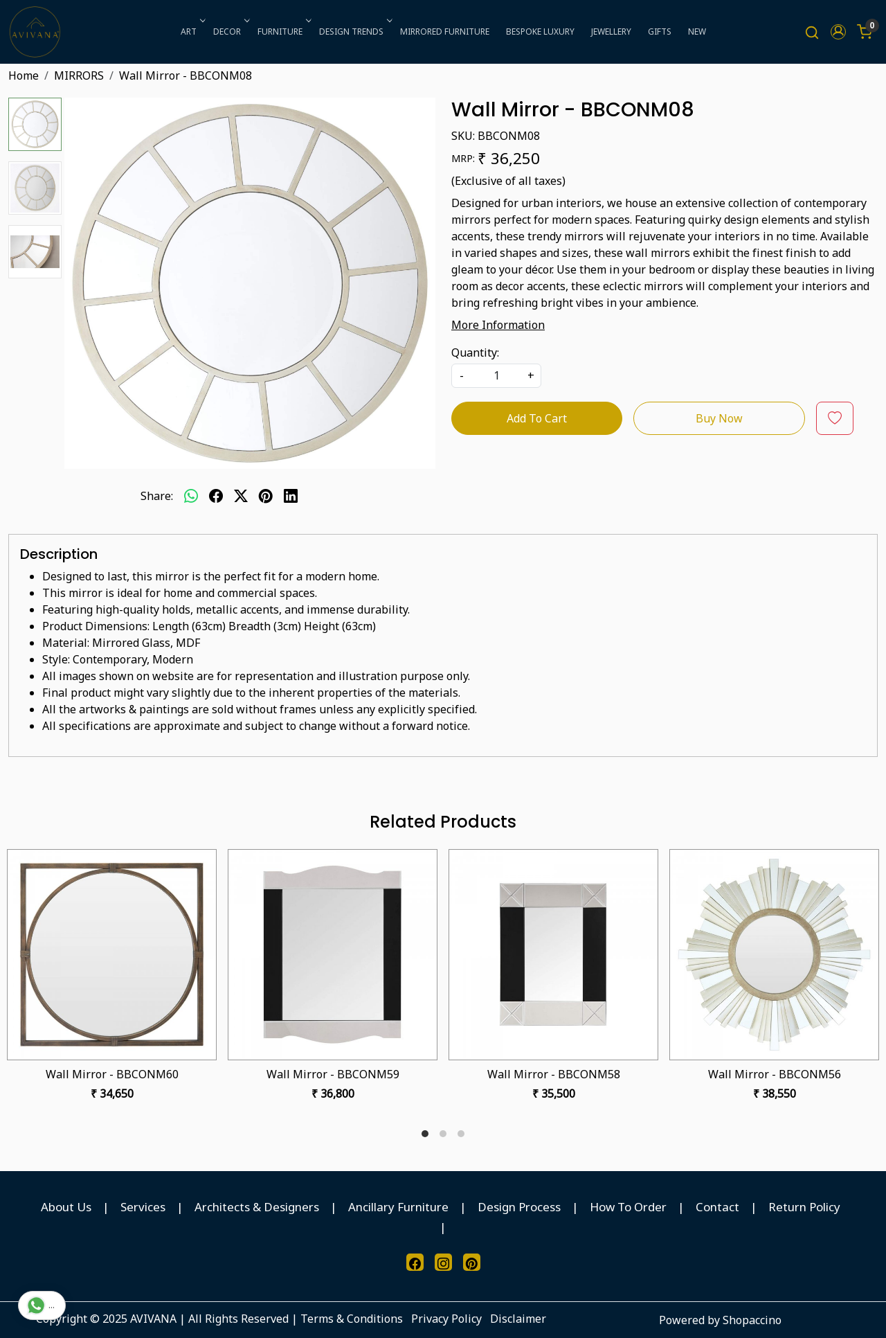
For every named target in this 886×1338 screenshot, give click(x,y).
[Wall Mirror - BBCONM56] (774, 954)
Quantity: (475, 352)
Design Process (519, 1207)
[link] (812, 32)
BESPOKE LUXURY (540, 31)
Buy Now (719, 418)
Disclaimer (518, 1318)
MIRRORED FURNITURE (444, 31)
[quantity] (496, 376)
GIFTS (659, 31)
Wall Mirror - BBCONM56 (774, 1074)
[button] (838, 31)
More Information (498, 324)
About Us (66, 1207)
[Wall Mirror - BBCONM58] (553, 954)
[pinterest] (265, 496)
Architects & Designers (257, 1207)
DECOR (230, 31)
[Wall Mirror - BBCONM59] (332, 954)
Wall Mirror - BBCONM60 (112, 1074)
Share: (157, 495)
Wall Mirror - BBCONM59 (332, 1074)
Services (142, 1207)
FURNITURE (283, 31)
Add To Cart (537, 418)
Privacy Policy (446, 1318)
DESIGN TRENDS (354, 31)
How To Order (628, 1207)
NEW (697, 31)
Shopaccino (752, 1320)
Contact (717, 1207)
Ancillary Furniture (398, 1207)
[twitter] (240, 496)
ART (192, 31)
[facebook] (216, 496)
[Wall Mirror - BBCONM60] (112, 954)
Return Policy (804, 1207)
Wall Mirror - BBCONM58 (553, 1074)
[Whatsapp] (191, 496)
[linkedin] (290, 496)
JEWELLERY (611, 31)
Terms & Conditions (351, 1318)
